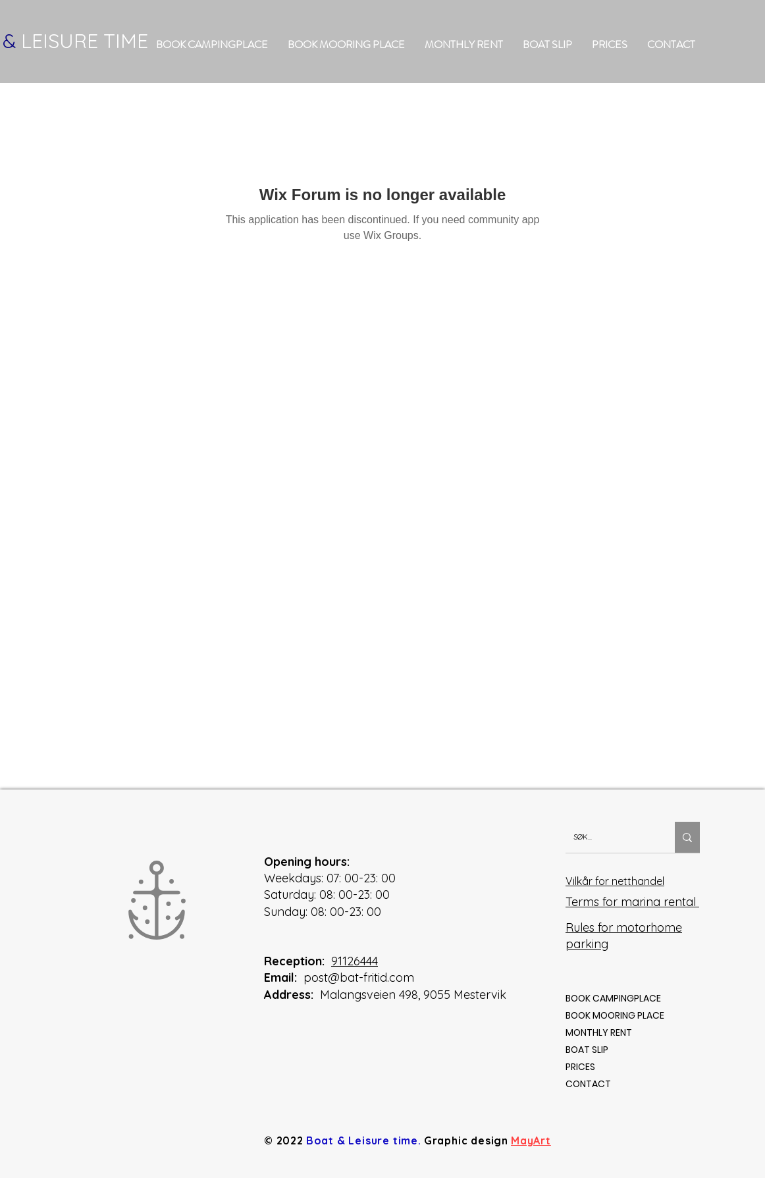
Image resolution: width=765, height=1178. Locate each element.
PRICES (580, 1066)
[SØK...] (610, 837)
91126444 (354, 961)
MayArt (531, 1140)
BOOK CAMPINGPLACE (613, 998)
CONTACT (588, 1083)
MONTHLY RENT (599, 1032)
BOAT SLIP (587, 1049)
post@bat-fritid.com (358, 977)
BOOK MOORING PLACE (615, 1015)
